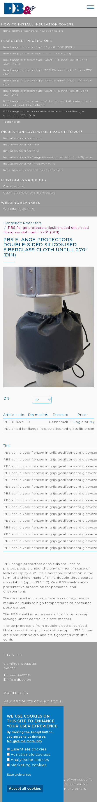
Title (7, 446)
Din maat (38, 415)
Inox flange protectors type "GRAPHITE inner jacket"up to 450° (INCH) (45, 61)
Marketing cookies (28, 765)
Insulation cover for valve (21, 150)
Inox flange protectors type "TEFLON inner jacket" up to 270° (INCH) (47, 72)
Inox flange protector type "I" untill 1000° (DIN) (37, 53)
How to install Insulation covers (37, 24)
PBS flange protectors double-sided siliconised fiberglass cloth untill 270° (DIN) (44, 113)
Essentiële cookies (28, 749)
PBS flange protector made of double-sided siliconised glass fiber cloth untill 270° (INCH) (47, 103)
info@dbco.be (19, 680)
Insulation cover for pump (22, 138)
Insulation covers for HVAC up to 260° (42, 132)
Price (82, 415)
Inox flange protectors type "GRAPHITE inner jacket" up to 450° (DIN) (45, 92)
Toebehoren (11, 121)
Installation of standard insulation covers (33, 30)
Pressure (60, 415)
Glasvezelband (13, 186)
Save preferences (19, 774)
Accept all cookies (25, 788)
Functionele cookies (30, 754)
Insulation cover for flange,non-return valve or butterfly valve (48, 157)
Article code (13, 415)
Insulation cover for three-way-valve (29, 163)
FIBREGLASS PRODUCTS (23, 180)
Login (79, 422)
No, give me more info (24, 741)
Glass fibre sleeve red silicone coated (29, 192)
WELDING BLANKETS (20, 203)
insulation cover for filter (21, 144)
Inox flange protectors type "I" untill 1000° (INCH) (38, 47)
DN (6, 398)
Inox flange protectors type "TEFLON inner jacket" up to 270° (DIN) (47, 82)
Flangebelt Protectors (26, 41)
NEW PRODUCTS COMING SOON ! (33, 701)
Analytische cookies (30, 760)
